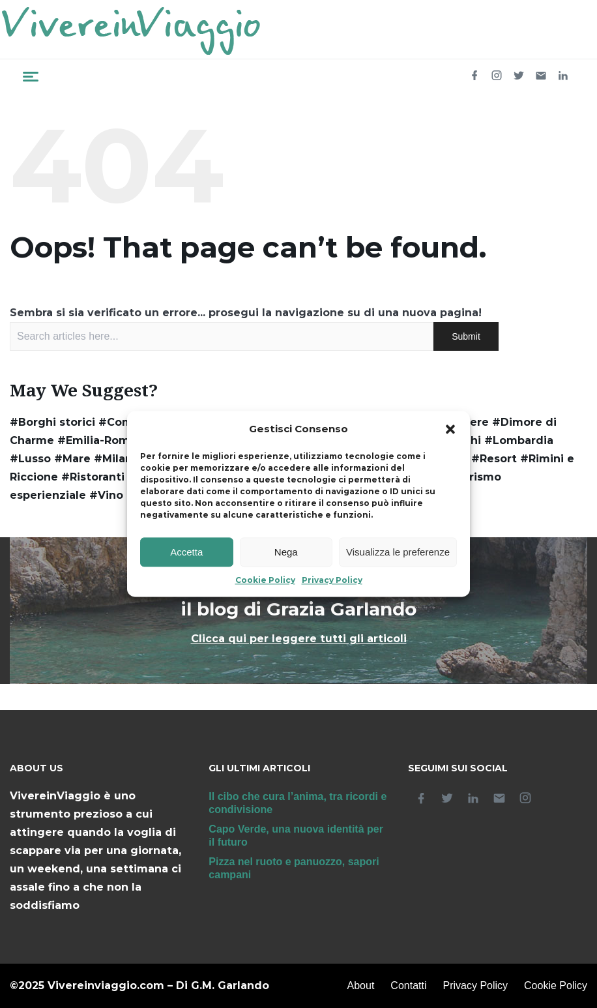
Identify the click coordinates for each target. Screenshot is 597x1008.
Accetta (186, 551)
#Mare (72, 458)
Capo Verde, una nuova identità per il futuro (296, 835)
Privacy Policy (332, 581)
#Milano (116, 458)
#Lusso (30, 458)
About (361, 985)
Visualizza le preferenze (398, 551)
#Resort (494, 458)
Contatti (408, 985)
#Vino (106, 495)
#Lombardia (518, 440)
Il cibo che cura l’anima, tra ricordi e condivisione (297, 803)
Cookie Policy (265, 581)
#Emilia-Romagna (107, 440)
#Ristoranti (92, 477)
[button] (450, 429)
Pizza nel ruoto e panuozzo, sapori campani (294, 868)
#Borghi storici (52, 422)
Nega (286, 551)
